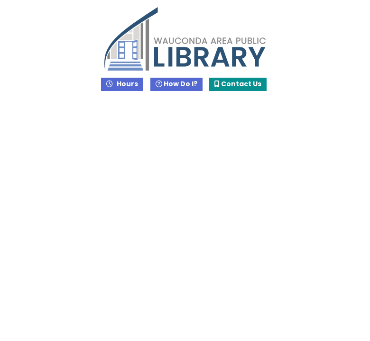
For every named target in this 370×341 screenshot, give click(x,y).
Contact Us (237, 84)
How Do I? (176, 84)
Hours (126, 84)
